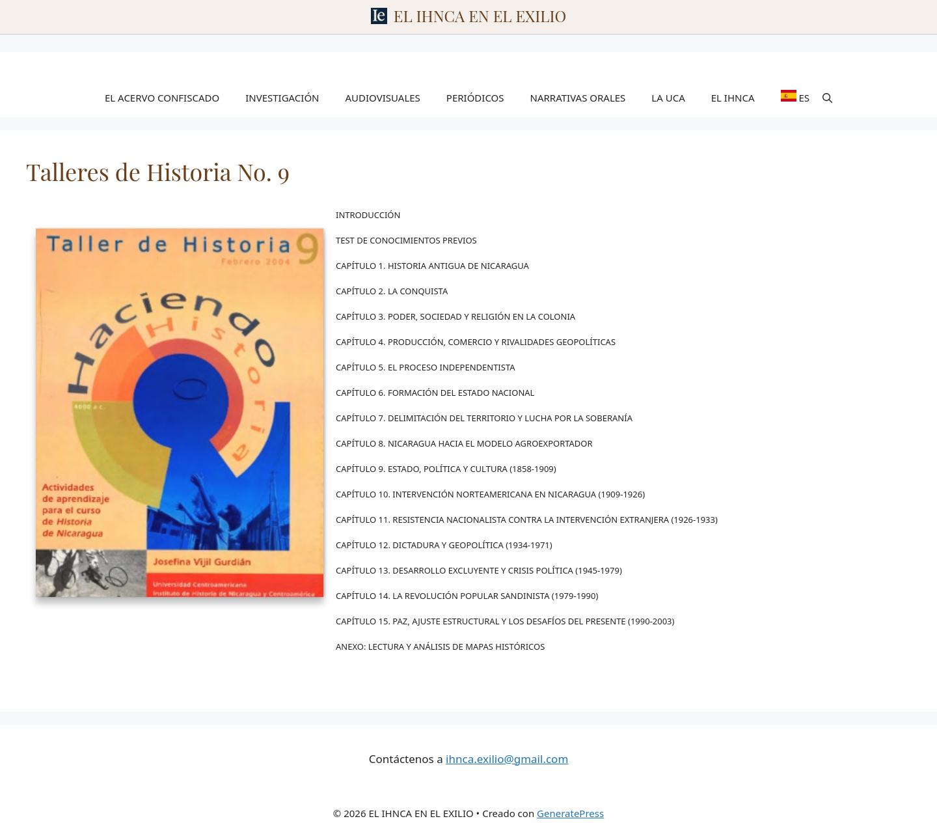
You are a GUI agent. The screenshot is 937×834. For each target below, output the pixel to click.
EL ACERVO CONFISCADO (162, 97)
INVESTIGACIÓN (282, 97)
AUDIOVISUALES (383, 97)
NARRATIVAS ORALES (578, 97)
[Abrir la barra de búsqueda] (827, 97)
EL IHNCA (733, 97)
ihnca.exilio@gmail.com (507, 758)
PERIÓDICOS (475, 97)
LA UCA (668, 97)
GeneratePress (570, 813)
